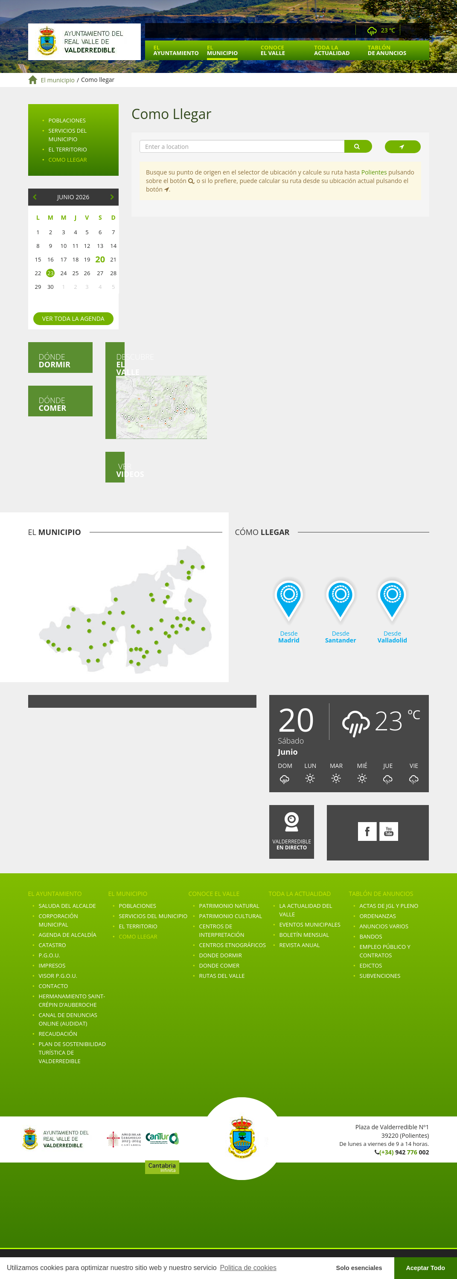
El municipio (58, 80)
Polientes (374, 172)
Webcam (347, 30)
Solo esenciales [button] (359, 1267)
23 (50, 273)
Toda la (331, 50)
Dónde (54, 360)
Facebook (410, 30)
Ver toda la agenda (73, 318)
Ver (120, 470)
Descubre (120, 395)
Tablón (387, 50)
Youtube (422, 30)
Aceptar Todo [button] (425, 1267)
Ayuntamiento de (84, 41)
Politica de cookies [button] (248, 1267)
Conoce (273, 50)
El (176, 50)
